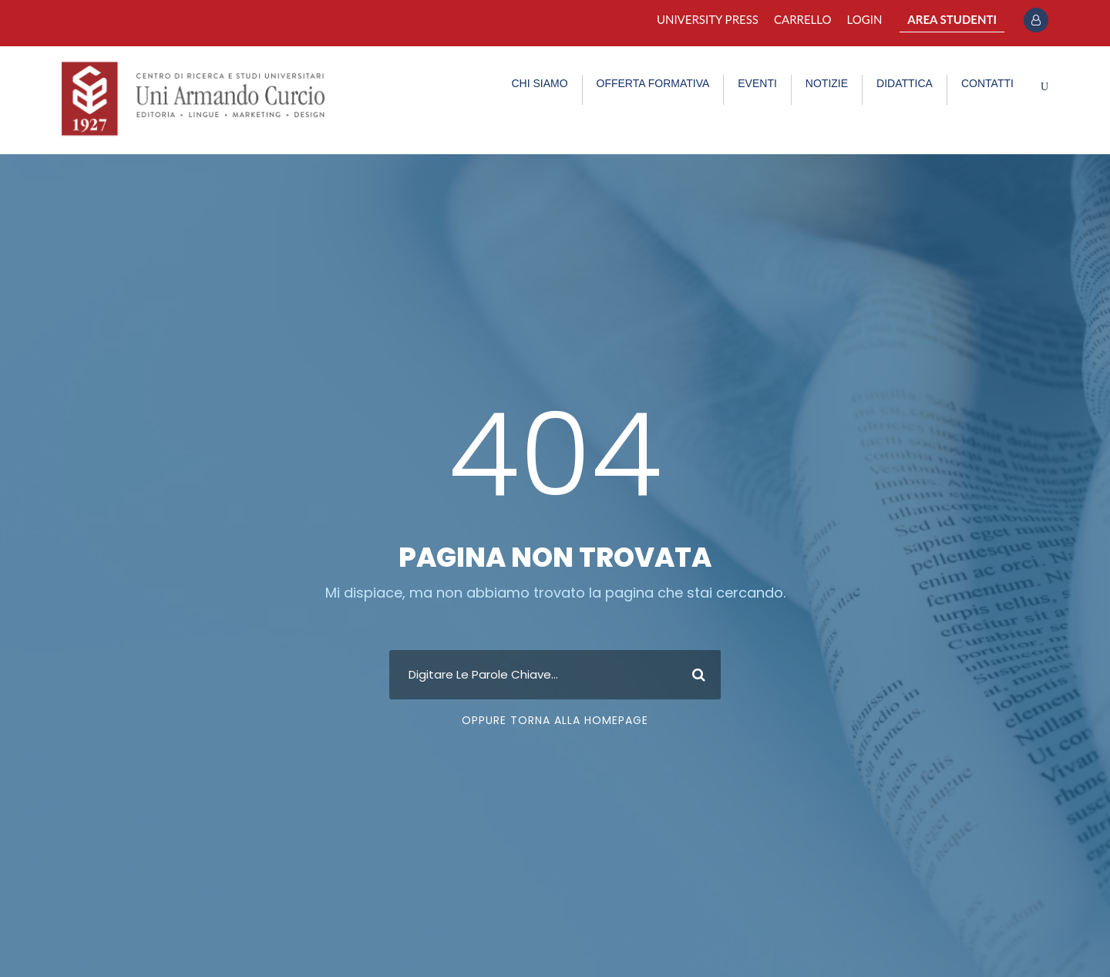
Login (865, 19)
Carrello (803, 19)
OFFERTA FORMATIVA (653, 83)
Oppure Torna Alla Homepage (555, 720)
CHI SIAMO (539, 83)
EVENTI (757, 83)
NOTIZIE (827, 83)
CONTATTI (987, 83)
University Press (707, 19)
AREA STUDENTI (952, 19)
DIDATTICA (904, 83)
